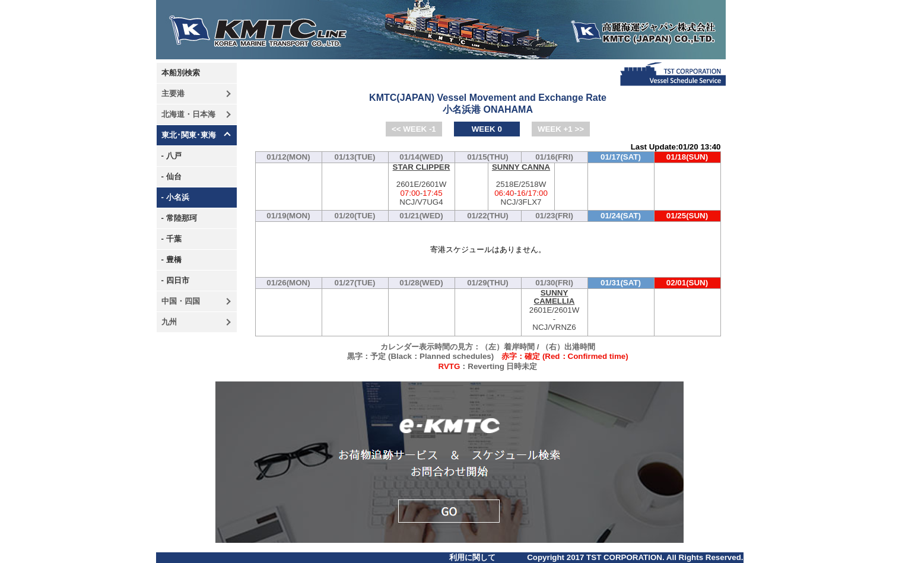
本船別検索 (180, 72)
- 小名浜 (175, 197)
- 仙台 (171, 176)
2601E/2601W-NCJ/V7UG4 (422, 184)
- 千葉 (171, 238)
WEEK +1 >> (561, 129)
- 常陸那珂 (179, 218)
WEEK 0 (487, 129)
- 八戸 (171, 155)
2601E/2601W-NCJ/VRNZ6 (554, 310)
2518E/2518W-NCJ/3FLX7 (521, 184)
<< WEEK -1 (414, 129)
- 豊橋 (171, 259)
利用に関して (472, 557)
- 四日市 (175, 280)
